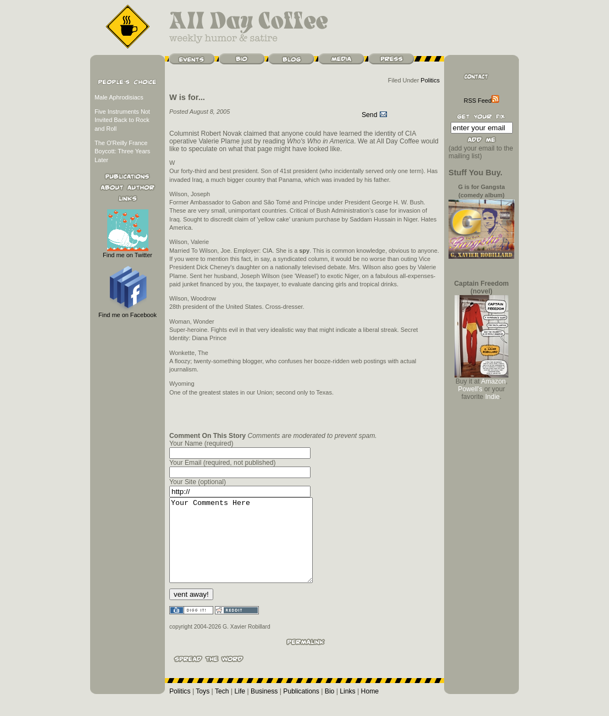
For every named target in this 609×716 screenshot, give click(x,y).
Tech (222, 708)
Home (370, 708)
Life (240, 708)
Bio (330, 708)
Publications (301, 708)
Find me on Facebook (127, 312)
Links (347, 708)
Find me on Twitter (127, 252)
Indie (492, 397)
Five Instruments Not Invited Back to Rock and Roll (122, 120)
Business (264, 708)
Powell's (470, 389)
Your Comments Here (249, 548)
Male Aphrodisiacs (119, 97)
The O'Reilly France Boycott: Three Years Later (122, 151)
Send (374, 115)
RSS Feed (481, 100)
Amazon (493, 381)
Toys (202, 708)
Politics (430, 80)
